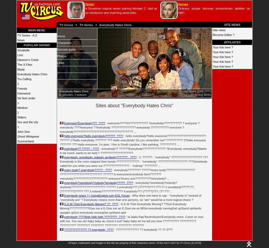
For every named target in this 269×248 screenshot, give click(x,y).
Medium (22, 107)
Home (61, 36)
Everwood (23, 93)
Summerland (25, 141)
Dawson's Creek (28, 59)
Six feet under (26, 98)
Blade (21, 69)
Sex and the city (27, 122)
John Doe (23, 131)
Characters (64, 42)
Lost (20, 55)
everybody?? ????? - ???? (81, 148)
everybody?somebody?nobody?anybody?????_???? (98, 182)
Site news (219, 30)
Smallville (23, 50)
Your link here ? (223, 47)
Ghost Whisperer (28, 136)
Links (60, 62)
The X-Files (24, 64)
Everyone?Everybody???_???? (84, 123)
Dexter (89, 4)
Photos (61, 56)
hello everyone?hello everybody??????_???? (93, 136)
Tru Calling (24, 79)
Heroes (183, 4)
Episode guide (66, 49)
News (21, 40)
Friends (22, 88)
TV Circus (66, 25)
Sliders (21, 117)
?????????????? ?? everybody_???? (88, 229)
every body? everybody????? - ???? (88, 170)
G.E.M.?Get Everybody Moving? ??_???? (91, 204)
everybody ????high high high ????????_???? (94, 216)
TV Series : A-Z (27, 35)
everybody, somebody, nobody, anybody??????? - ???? (100, 157)
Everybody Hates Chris (115, 25)
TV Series (86, 25)
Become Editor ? (223, 34)
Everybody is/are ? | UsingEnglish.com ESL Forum (97, 195)
